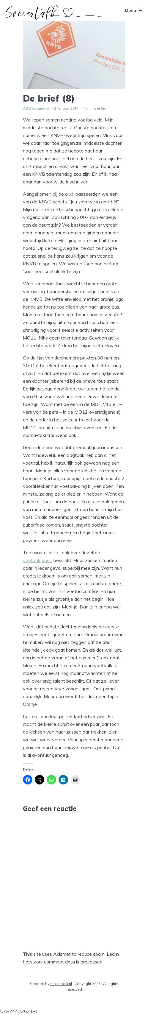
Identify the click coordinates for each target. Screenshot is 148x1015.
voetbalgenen (37, 560)
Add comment (36, 108)
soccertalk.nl (61, 983)
